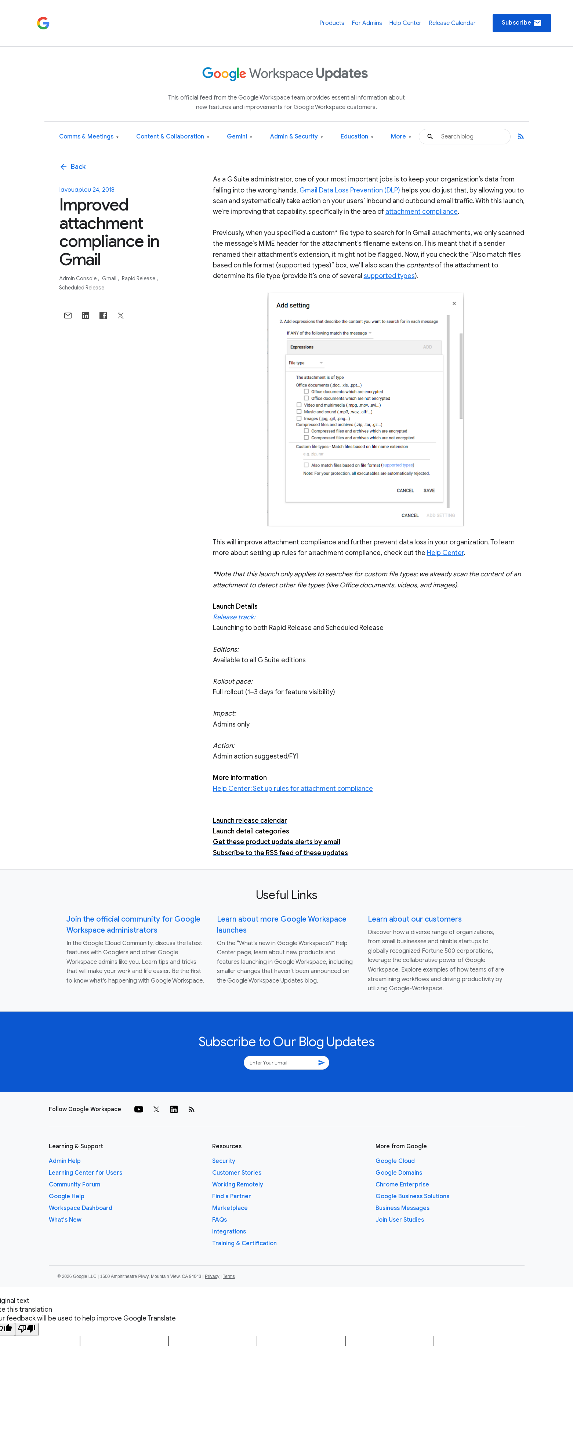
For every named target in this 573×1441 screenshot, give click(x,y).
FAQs (219, 1220)
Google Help (66, 1196)
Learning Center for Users (85, 1173)
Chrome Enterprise (402, 1184)
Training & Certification (244, 1243)
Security (223, 1161)
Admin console (78, 278)
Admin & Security (296, 136)
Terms (229, 1276)
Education (357, 136)
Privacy (212, 1276)
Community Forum (74, 1184)
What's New (65, 1220)
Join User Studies (400, 1220)
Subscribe (522, 23)
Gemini (239, 136)
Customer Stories (236, 1173)
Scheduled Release (81, 287)
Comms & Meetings (89, 136)
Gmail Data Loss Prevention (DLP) (350, 190)
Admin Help (65, 1161)
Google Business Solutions (412, 1196)
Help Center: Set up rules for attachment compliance (293, 789)
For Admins (367, 23)
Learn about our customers (415, 919)
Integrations (229, 1231)
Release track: (234, 617)
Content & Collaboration (172, 136)
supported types (389, 276)
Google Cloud (395, 1161)
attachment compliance (421, 212)
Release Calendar (452, 23)
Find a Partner (231, 1196)
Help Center (405, 23)
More (401, 136)
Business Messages (402, 1208)
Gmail (109, 278)
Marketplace (230, 1208)
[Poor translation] (27, 1329)
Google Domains (399, 1173)
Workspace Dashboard (80, 1208)
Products (331, 23)
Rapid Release (139, 278)
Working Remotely (237, 1184)
